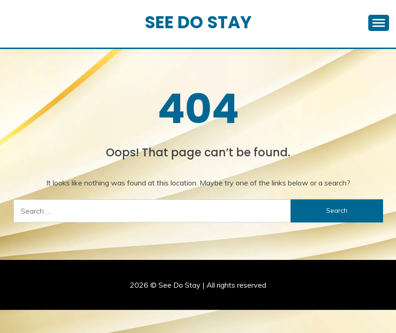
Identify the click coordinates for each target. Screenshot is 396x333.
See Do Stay (198, 22)
